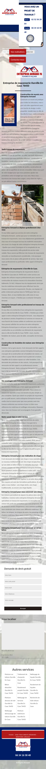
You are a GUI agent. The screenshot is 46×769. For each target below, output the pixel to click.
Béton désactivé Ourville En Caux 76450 (9, 689)
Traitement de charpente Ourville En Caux (22, 678)
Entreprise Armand (23, 763)
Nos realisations (18, 52)
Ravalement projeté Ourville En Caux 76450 (22, 690)
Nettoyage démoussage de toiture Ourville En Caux (10, 715)
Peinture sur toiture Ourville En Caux (10, 677)
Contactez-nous (17, 59)
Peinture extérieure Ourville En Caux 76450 (21, 715)
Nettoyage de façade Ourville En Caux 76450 (35, 677)
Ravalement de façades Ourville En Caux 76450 (35, 689)
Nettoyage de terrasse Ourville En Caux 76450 (22, 702)
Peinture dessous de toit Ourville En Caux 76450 (10, 702)
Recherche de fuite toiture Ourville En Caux (35, 702)
